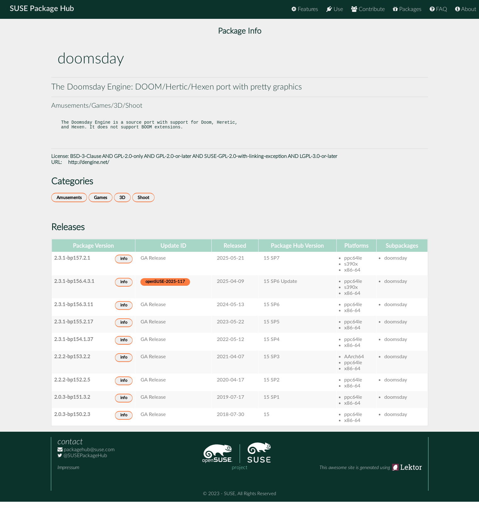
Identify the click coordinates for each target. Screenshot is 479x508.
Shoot (143, 204)
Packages (407, 9)
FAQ (438, 9)
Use (334, 9)
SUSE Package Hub (42, 9)
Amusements (69, 204)
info (123, 265)
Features (304, 9)
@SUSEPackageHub (82, 461)
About (465, 9)
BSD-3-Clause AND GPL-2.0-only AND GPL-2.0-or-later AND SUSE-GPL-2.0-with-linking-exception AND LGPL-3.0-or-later (203, 162)
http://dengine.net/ (88, 168)
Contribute (368, 9)
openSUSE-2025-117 (165, 288)
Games (100, 204)
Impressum (68, 473)
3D (122, 204)
